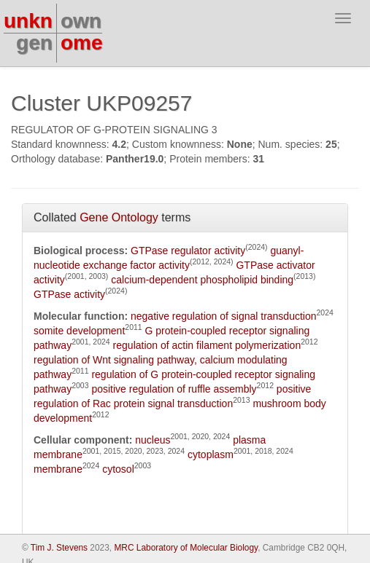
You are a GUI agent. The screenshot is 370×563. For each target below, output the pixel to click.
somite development (79, 330)
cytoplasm (211, 454)
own (81, 20)
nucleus (152, 440)
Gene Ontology (119, 217)
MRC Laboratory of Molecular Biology (186, 548)
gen (34, 42)
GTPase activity (69, 294)
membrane (58, 469)
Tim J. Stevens (59, 548)
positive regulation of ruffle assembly (173, 389)
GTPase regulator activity (188, 250)
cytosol (118, 469)
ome (82, 42)
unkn (28, 20)
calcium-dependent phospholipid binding (202, 280)
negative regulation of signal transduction (224, 316)
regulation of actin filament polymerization (207, 345)
